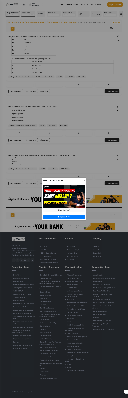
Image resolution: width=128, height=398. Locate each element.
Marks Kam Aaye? (64, 210)
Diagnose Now (64, 217)
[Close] (84, 180)
